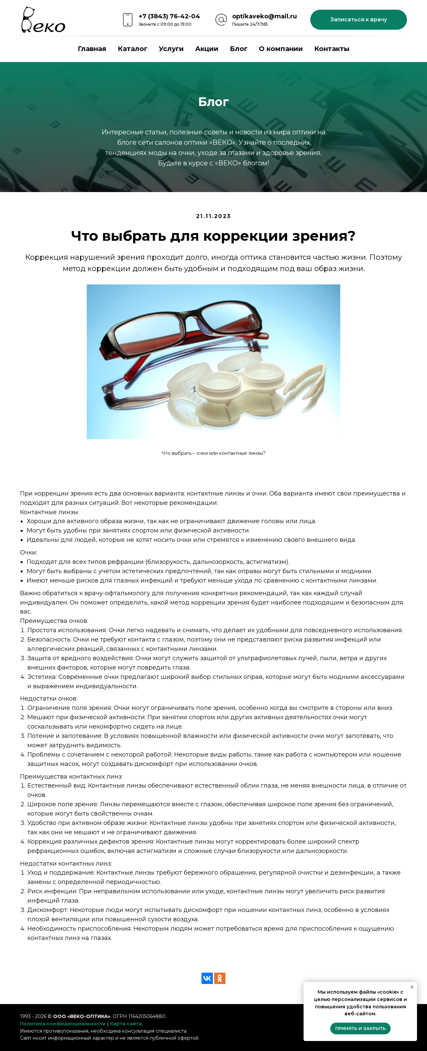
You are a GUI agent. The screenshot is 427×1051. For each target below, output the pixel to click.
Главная (92, 49)
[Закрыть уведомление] (412, 987)
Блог (239, 49)
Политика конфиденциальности (63, 1024)
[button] (358, 20)
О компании (281, 49)
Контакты (332, 49)
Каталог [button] (132, 49)
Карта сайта (126, 1024)
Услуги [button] (171, 49)
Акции (207, 49)
